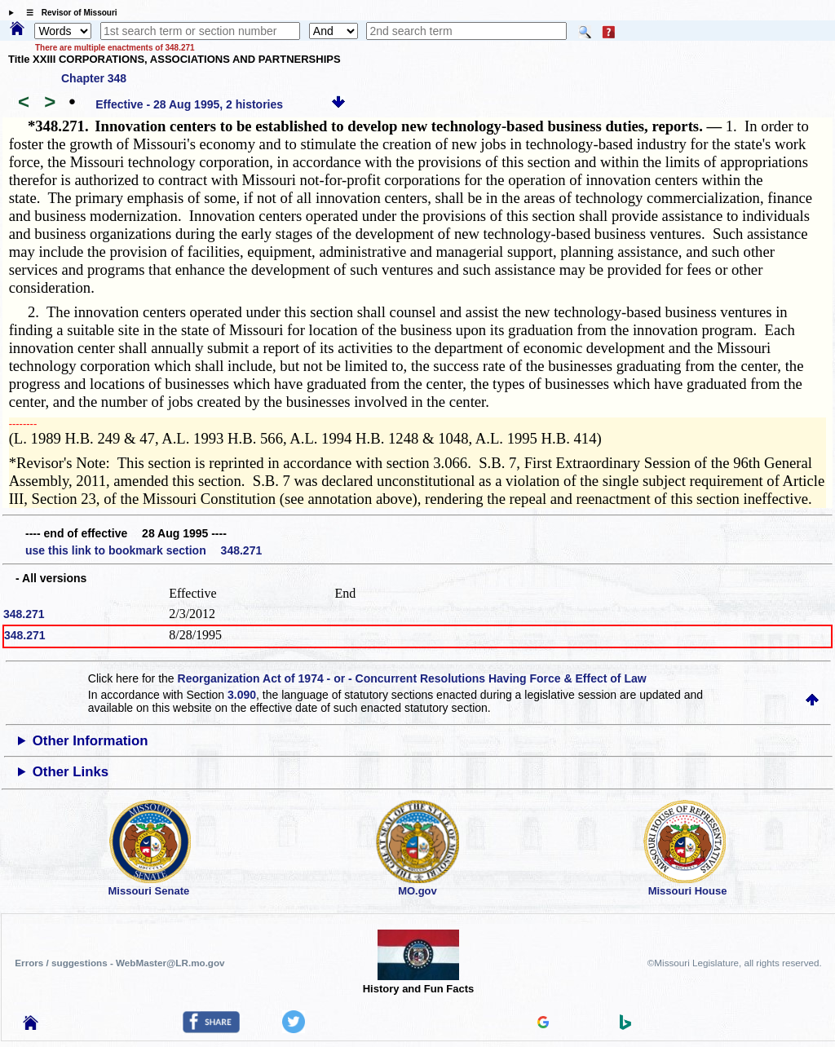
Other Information (90, 741)
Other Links (70, 772)
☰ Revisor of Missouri (67, 12)
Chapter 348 (93, 78)
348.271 (24, 614)
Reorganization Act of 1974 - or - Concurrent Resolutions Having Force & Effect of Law (412, 678)
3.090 (242, 694)
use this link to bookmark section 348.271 (143, 550)
